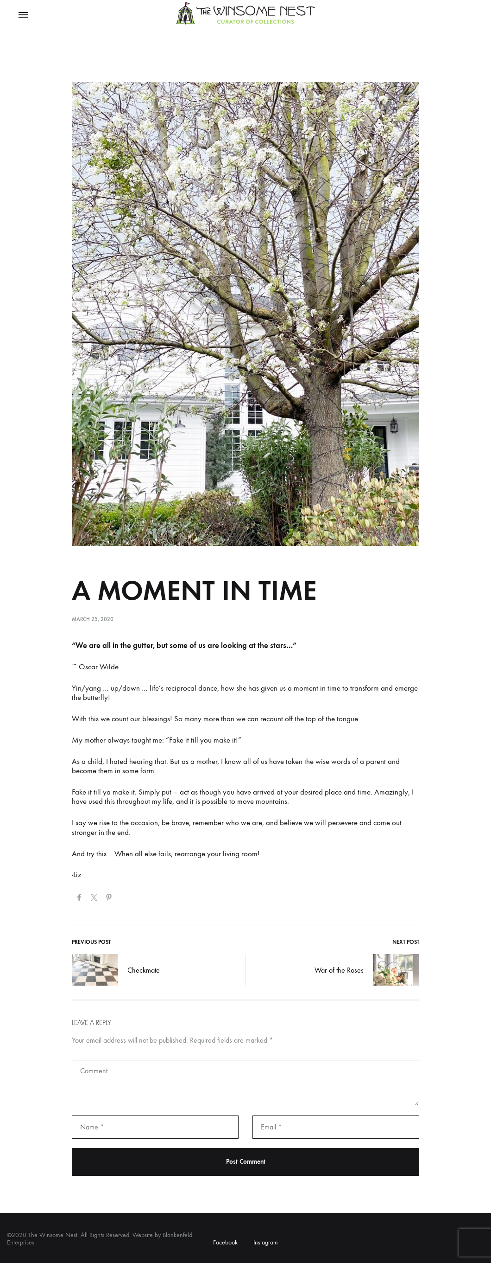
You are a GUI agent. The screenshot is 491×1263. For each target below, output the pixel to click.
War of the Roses (367, 970)
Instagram (265, 1242)
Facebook (225, 1242)
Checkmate (116, 970)
